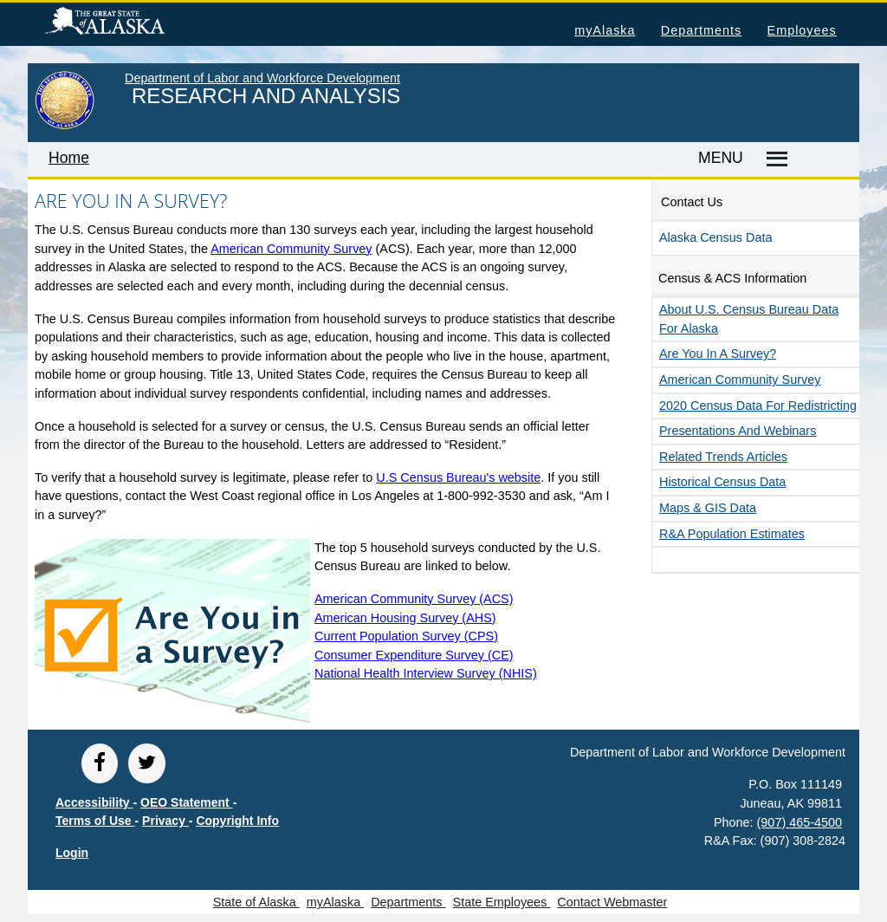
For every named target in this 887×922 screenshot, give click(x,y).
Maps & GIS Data (707, 508)
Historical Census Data (722, 482)
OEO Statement (186, 802)
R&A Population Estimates (732, 534)
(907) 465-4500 (799, 822)
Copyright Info (237, 821)
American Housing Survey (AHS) (405, 618)
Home (69, 157)
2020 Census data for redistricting (758, 405)
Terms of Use (95, 821)
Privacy (165, 821)
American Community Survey (291, 249)
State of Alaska (132, 23)
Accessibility (94, 802)
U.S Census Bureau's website (458, 477)
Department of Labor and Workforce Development (262, 78)
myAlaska (604, 30)
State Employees (502, 902)
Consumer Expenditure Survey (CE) (414, 655)
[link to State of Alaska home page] (64, 126)
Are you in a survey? (717, 353)
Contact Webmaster (612, 902)
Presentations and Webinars (737, 431)
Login (71, 853)
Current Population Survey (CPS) (406, 636)
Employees (802, 30)
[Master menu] (774, 159)
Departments (701, 30)
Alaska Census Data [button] (715, 237)
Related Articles (723, 457)
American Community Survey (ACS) (414, 599)
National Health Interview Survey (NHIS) (425, 673)
